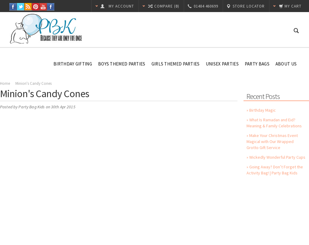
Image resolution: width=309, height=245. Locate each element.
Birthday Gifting (72, 64)
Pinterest (36, 7)
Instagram (51, 7)
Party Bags (257, 64)
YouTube (43, 7)
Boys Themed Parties (121, 64)
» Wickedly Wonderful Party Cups (276, 157)
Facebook (13, 7)
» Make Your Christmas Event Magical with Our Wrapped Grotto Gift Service (272, 141)
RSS (28, 7)
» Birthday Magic (261, 110)
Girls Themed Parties (175, 64)
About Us (286, 64)
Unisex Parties (222, 64)
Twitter (20, 7)
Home (5, 83)
